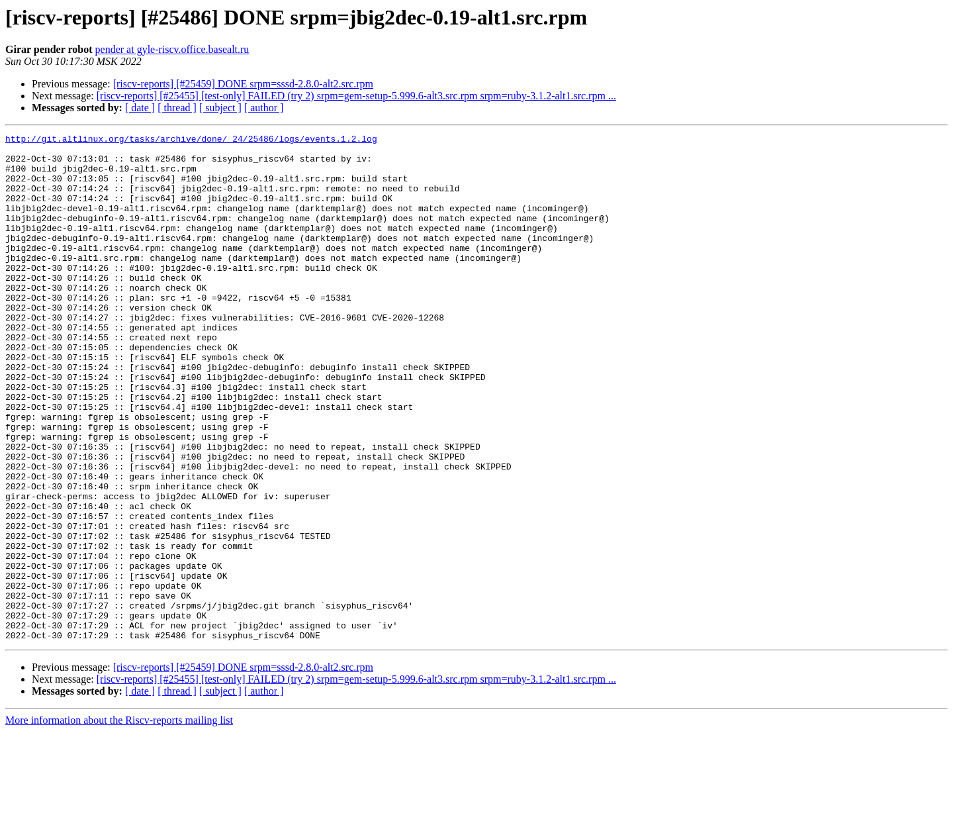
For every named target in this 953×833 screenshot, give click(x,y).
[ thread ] (177, 107)
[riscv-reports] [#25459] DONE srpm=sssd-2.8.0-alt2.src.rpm (243, 83)
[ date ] (140, 107)
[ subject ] (220, 107)
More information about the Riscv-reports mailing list (119, 821)
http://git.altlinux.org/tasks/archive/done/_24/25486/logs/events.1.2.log (191, 140)
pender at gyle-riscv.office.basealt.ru (172, 49)
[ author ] (264, 107)
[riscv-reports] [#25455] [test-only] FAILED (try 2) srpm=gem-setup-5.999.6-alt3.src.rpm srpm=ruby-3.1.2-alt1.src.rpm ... (356, 95)
